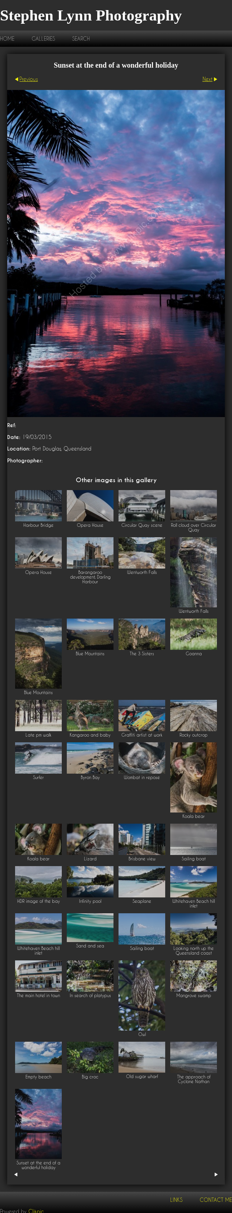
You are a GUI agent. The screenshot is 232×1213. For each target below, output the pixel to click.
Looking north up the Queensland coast (193, 950)
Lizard (90, 858)
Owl (142, 1034)
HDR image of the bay (38, 901)
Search (81, 39)
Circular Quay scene (141, 525)
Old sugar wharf (142, 1076)
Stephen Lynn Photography (91, 15)
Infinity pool (90, 901)
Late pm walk (38, 735)
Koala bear (193, 816)
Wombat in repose (142, 777)
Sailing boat (194, 858)
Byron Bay (90, 777)
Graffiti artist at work (141, 735)
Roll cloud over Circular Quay (193, 527)
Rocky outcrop (194, 735)
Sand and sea (90, 945)
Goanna (194, 653)
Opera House (90, 525)
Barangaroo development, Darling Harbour (90, 577)
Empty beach (38, 1076)
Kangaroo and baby (90, 735)
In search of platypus (90, 995)
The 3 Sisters (142, 653)
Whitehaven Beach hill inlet (193, 903)
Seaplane (142, 901)
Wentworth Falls (142, 572)
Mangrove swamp (193, 995)
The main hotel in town (38, 995)
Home (7, 39)
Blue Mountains (38, 692)
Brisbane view (142, 858)
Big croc (90, 1076)
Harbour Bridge (38, 525)
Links (176, 1200)
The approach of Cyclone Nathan (193, 1079)
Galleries (43, 39)
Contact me (216, 1200)
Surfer (38, 777)
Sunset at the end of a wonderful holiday (38, 1165)
